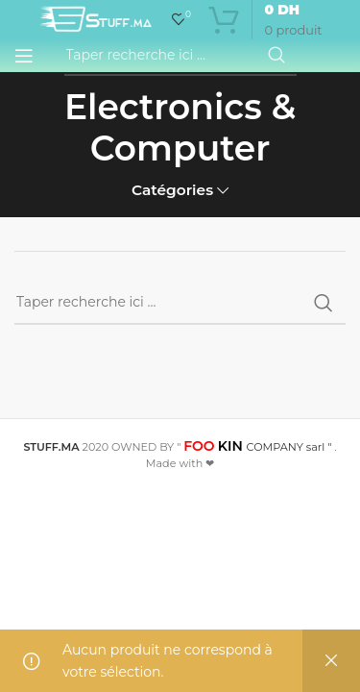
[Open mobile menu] (24, 56)
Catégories (172, 190)
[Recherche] (180, 56)
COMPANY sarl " (257, 447)
